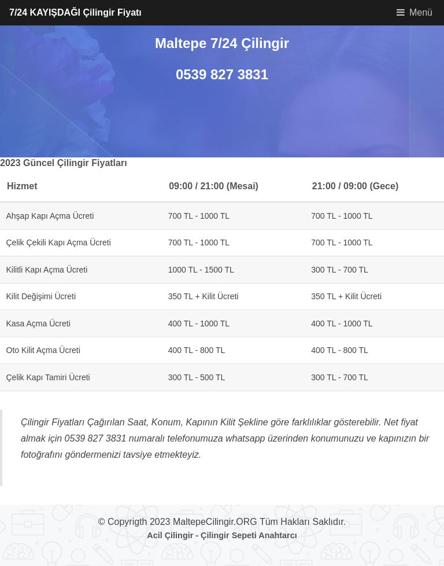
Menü (420, 12)
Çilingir (179, 535)
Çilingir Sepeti (229, 535)
